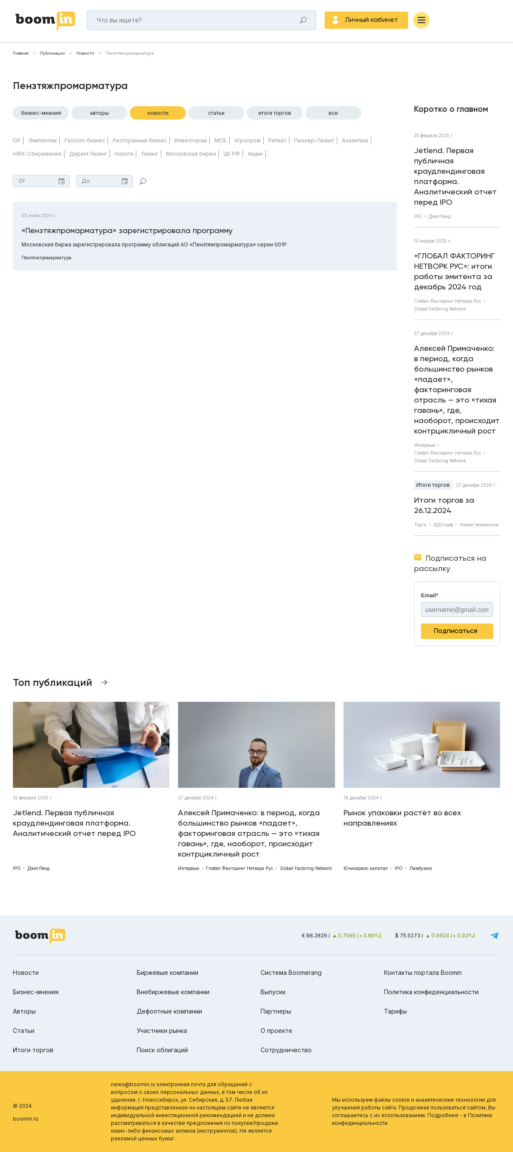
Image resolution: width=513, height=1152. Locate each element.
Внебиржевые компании (173, 991)
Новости (85, 53)
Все (333, 113)
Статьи (216, 113)
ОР (17, 140)
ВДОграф (443, 524)
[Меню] (421, 20)
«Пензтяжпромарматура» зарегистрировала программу (127, 230)
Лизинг (149, 154)
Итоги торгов (274, 113)
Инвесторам (191, 140)
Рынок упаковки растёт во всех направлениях (402, 817)
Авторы (99, 113)
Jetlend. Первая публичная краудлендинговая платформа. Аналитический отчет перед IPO (455, 176)
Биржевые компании (167, 972)
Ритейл (277, 140)
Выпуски (273, 991)
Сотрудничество (286, 1050)
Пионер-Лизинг (314, 140)
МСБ (221, 140)
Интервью (424, 445)
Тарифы (395, 1011)
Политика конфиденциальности (431, 991)
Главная (20, 53)
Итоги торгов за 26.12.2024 (444, 505)
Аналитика (355, 140)
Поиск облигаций (162, 1050)
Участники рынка (162, 1030)
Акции (255, 154)
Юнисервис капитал (366, 868)
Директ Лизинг (88, 154)
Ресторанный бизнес (140, 140)
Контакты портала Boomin (423, 972)
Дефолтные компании (169, 1011)
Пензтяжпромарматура (130, 53)
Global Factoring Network (440, 309)
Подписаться (455, 631)
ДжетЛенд (440, 216)
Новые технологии (479, 524)
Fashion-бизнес (85, 140)
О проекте (276, 1030)
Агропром (247, 140)
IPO (418, 216)
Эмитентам (42, 140)
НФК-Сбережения (37, 154)
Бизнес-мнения (41, 113)
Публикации (52, 53)
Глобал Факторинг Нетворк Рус (447, 301)
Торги (420, 524)
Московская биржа (191, 154)
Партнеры (276, 1011)
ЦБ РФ (232, 154)
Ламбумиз (420, 868)
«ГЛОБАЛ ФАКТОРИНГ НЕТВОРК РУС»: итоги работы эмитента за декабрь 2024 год (454, 271)
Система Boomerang (291, 972)
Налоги (124, 154)
